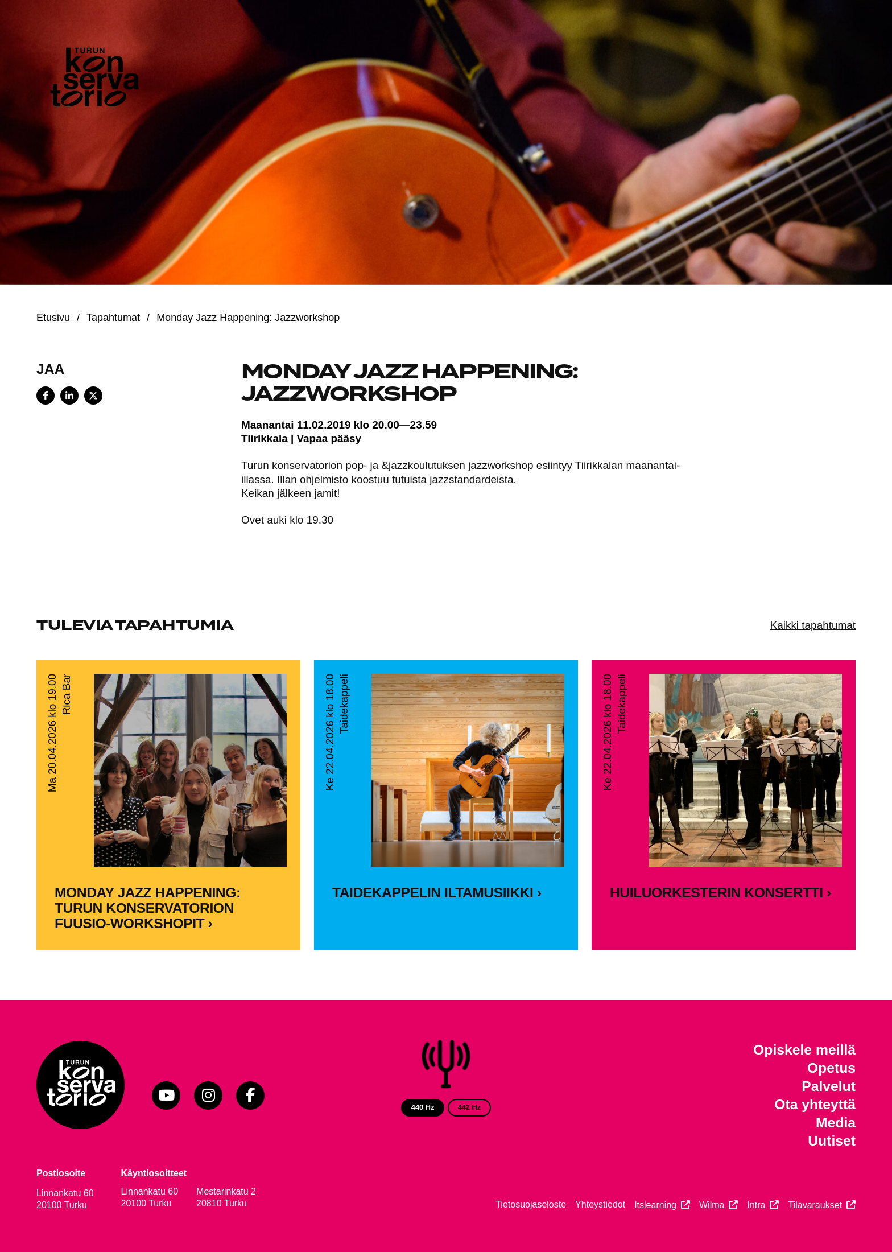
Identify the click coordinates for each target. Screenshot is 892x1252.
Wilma (711, 1205)
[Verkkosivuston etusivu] (93, 80)
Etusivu (53, 317)
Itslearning (655, 1205)
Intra (756, 1205)
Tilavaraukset (815, 1205)
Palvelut (829, 1086)
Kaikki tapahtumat (813, 625)
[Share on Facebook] (45, 395)
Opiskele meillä (804, 1049)
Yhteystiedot (600, 1204)
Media (836, 1122)
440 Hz (423, 1107)
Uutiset (832, 1140)
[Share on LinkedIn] (69, 395)
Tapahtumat (113, 317)
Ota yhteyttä (815, 1104)
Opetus (831, 1068)
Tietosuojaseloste (530, 1204)
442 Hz (469, 1107)
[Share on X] (93, 395)
